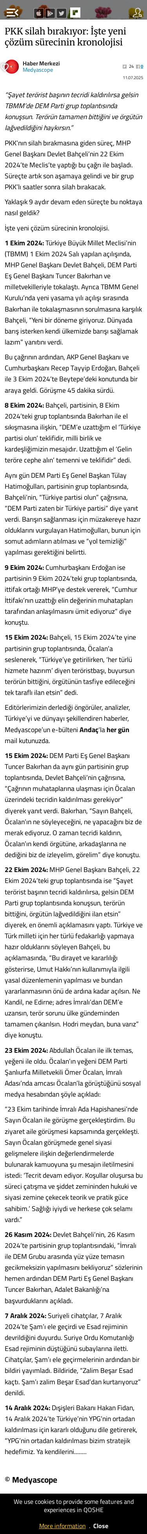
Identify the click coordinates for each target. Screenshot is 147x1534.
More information (62, 1526)
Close (100, 1526)
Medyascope (38, 70)
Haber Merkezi (41, 63)
